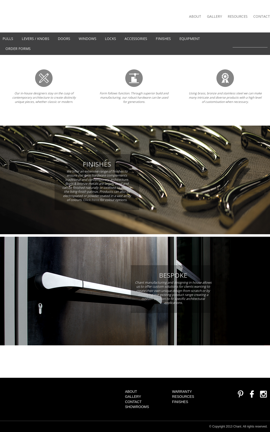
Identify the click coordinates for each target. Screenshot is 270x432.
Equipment (189, 38)
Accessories (136, 38)
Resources (238, 16)
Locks (110, 38)
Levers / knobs (35, 38)
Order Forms (18, 48)
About (195, 16)
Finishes (163, 38)
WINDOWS (87, 38)
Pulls (7, 38)
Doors (64, 38)
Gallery (214, 16)
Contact (261, 16)
